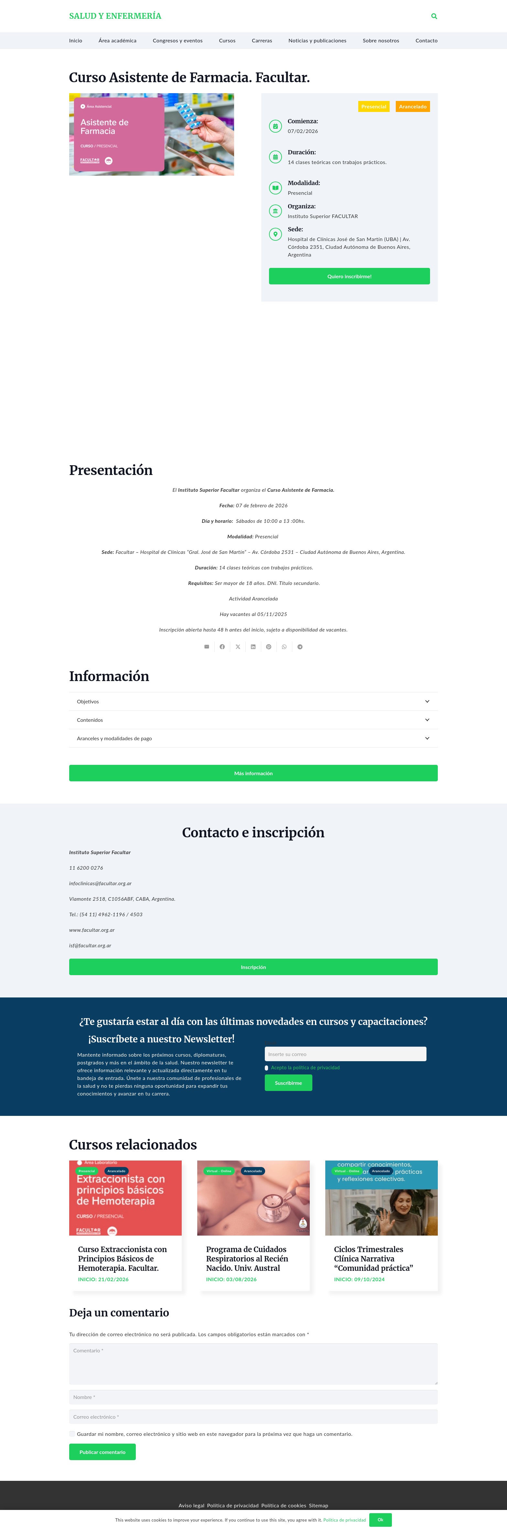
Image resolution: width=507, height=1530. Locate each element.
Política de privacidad (233, 1505)
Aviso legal (191, 1505)
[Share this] (222, 647)
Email (270, 1043)
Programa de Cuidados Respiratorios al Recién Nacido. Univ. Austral (247, 1259)
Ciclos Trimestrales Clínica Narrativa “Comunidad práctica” (373, 1259)
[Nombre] (253, 1397)
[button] (434, 16)
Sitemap (318, 1505)
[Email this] (207, 647)
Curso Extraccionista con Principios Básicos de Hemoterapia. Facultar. (122, 1259)
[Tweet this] (238, 647)
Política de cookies (283, 1505)
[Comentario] (253, 1364)
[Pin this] (269, 647)
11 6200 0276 (86, 867)
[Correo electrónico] (253, 1417)
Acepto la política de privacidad (305, 1067)
